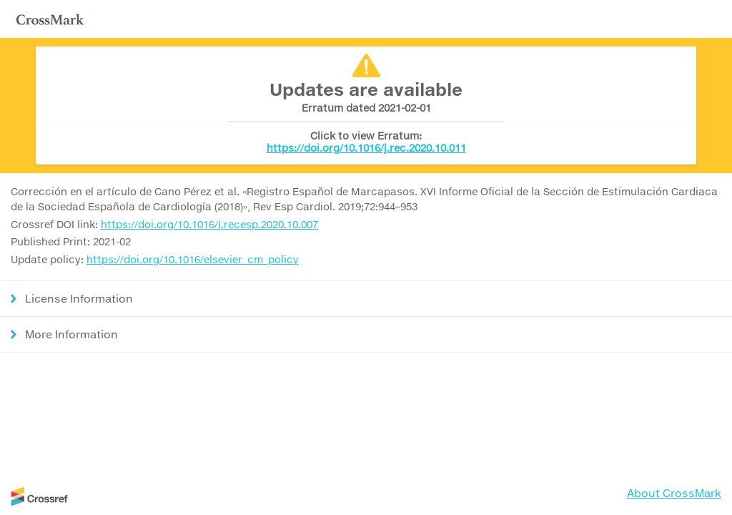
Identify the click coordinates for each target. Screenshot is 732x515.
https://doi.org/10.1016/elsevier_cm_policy (192, 259)
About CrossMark (674, 492)
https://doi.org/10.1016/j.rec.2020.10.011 (366, 148)
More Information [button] (71, 334)
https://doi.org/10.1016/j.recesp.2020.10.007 (209, 224)
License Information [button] (79, 298)
